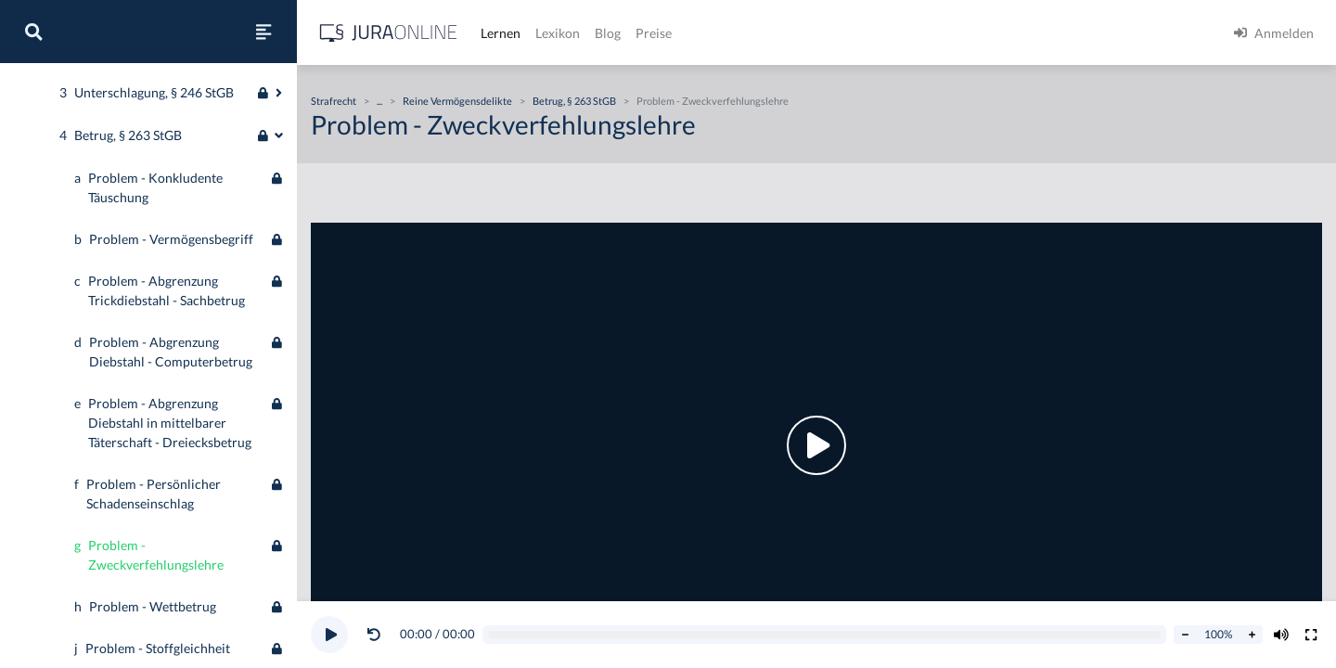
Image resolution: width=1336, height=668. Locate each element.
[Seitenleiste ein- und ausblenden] (263, 31)
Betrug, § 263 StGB (574, 101)
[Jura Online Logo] (388, 33)
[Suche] (33, 31)
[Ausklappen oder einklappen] (279, 342)
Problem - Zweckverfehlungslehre (712, 101)
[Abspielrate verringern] (1185, 634)
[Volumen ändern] (1281, 634)
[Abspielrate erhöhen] (1251, 634)
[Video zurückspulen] (373, 634)
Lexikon (557, 33)
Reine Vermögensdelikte (457, 101)
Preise (654, 33)
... (379, 101)
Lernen (500, 33)
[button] (377, 634)
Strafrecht (44, 95)
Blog (608, 33)
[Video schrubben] (825, 635)
